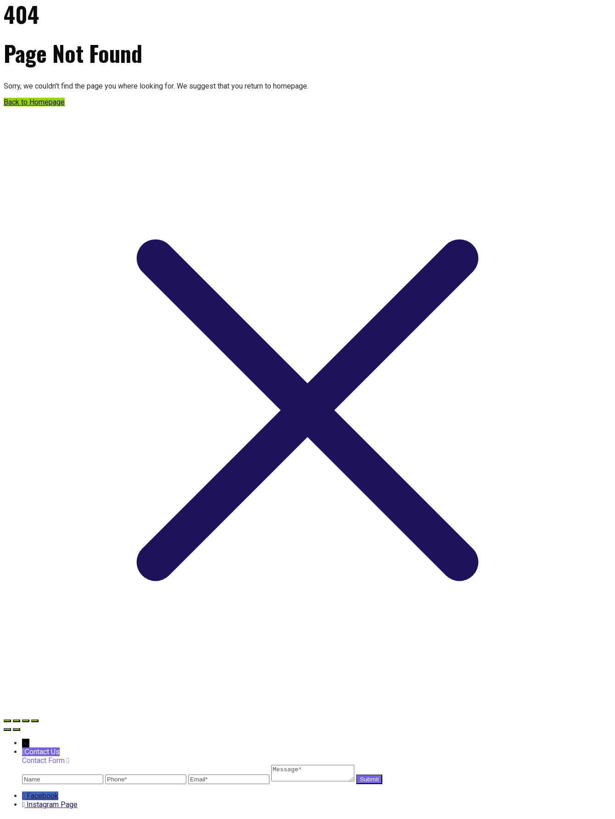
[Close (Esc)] (35, 720)
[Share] (25, 720)
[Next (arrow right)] (16, 729)
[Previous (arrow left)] (7, 729)
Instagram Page (52, 807)
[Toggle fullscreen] (16, 720)
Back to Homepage (34, 102)
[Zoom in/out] (7, 720)
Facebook (42, 798)
